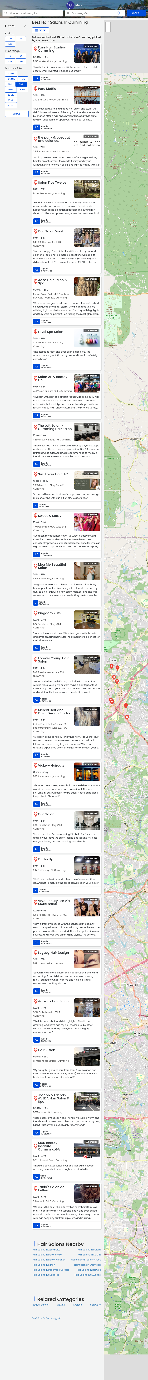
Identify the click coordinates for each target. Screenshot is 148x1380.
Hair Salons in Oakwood (87, 1264)
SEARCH (136, 13)
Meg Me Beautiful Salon (52, 566)
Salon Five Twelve (52, 182)
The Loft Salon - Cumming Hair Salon (55, 427)
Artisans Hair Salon (53, 1001)
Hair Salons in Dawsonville (47, 1254)
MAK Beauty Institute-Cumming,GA (49, 1146)
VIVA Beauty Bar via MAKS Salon (54, 902)
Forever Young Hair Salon (53, 660)
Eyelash (77, 1304)
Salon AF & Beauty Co (52, 378)
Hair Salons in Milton (44, 1264)
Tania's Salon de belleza (51, 1188)
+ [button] (108, 24)
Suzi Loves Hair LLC (53, 474)
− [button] (108, 29)
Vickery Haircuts (51, 765)
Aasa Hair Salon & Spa (52, 281)
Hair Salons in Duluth (89, 1254)
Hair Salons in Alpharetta (46, 1249)
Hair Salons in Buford (89, 1249)
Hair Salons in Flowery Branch (49, 1259)
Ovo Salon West (50, 231)
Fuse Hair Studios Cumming (52, 49)
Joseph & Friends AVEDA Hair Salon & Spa (53, 1098)
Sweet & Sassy (49, 515)
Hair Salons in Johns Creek (86, 1259)
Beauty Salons (41, 1304)
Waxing (61, 1304)
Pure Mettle (47, 88)
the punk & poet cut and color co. (54, 139)
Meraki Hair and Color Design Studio (54, 711)
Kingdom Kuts (49, 613)
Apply (16, 113)
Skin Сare (95, 1304)
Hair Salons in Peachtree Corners (51, 1269)
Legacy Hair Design (53, 952)
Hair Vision (46, 1050)
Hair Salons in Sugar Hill (46, 1274)
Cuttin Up (45, 859)
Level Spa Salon (50, 331)
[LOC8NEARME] (74, 5)
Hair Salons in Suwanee (87, 1274)
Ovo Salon (46, 814)
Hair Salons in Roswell (89, 1269)
